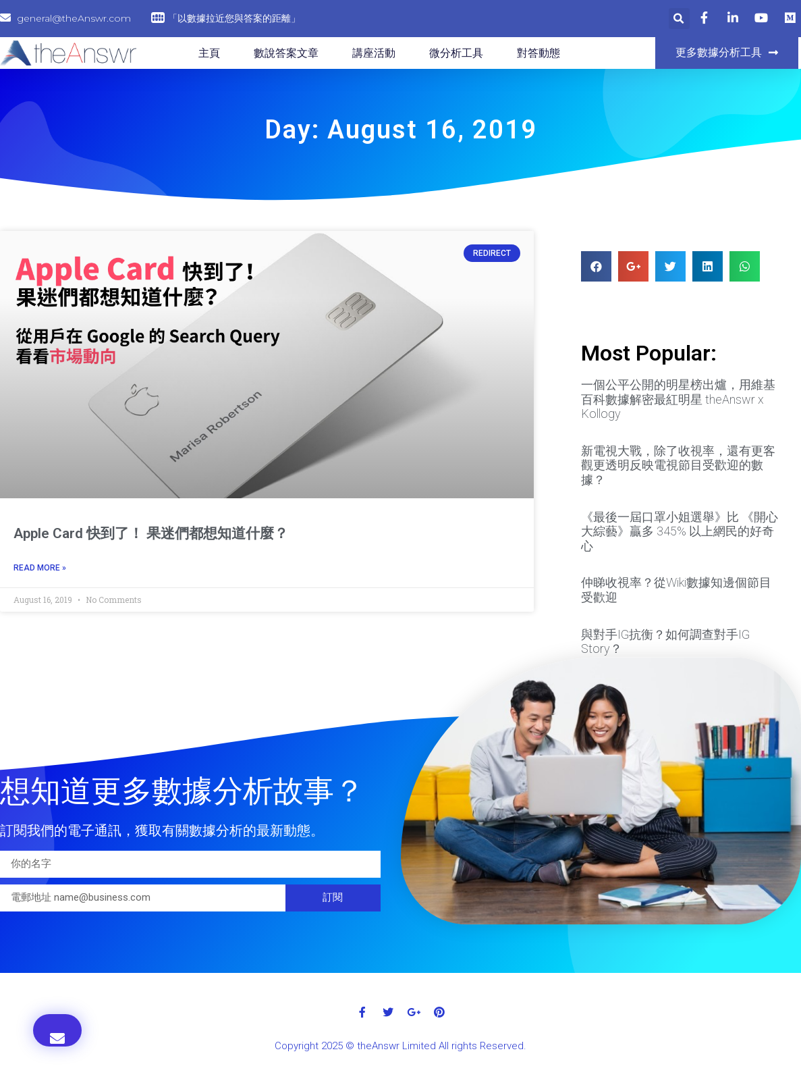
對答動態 (538, 53)
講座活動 (373, 53)
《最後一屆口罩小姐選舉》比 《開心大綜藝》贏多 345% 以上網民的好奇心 (679, 531)
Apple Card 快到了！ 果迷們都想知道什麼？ (150, 533)
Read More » (39, 568)
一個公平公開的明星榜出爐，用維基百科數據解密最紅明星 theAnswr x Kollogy (678, 399)
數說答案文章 (286, 53)
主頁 (209, 53)
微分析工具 (456, 53)
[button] (726, 53)
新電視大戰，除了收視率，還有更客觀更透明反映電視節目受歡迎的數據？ (678, 465)
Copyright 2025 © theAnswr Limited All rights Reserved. (400, 1046)
